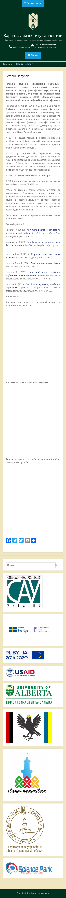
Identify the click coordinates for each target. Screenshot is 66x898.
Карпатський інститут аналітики (33, 35)
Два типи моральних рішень (45, 263)
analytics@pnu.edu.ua (21, 47)
